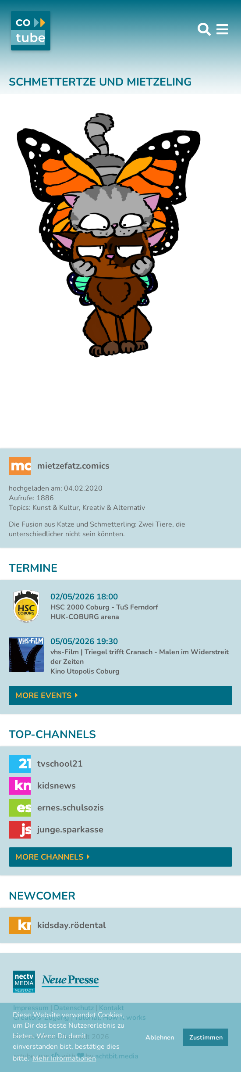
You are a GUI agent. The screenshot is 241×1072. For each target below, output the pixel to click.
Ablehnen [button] (159, 1037)
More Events (43, 695)
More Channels (49, 857)
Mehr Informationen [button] (64, 1058)
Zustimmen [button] (206, 1037)
